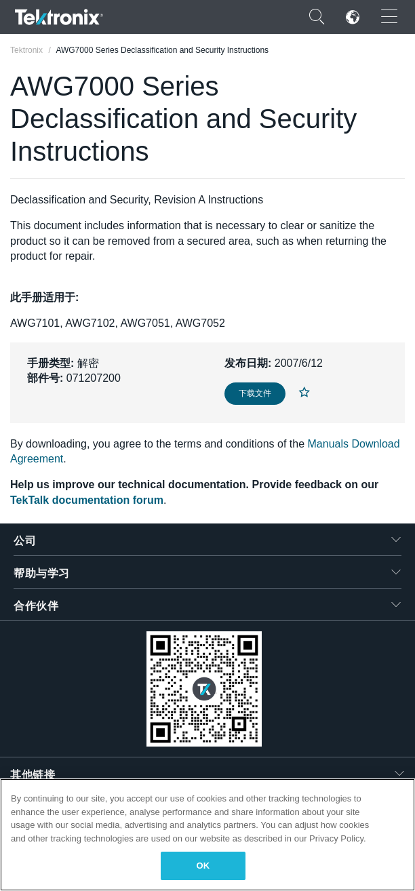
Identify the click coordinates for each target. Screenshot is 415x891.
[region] (207, 834)
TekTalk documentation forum (86, 500)
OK (203, 865)
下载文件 (255, 393)
